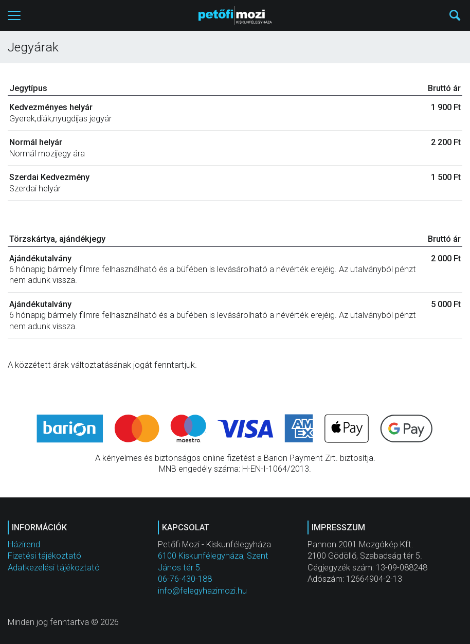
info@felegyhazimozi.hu (202, 591)
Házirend (24, 544)
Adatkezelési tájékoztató (54, 568)
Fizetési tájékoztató (44, 556)
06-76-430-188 (185, 579)
